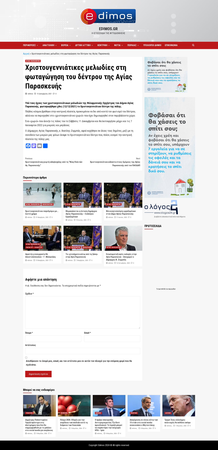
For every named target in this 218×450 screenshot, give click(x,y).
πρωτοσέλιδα (162, 289)
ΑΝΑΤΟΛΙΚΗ (50, 45)
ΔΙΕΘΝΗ (98, 413)
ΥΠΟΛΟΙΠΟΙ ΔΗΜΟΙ (152, 45)
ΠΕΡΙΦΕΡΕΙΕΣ (31, 45)
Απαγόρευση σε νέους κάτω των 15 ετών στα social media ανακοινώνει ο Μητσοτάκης (144, 422)
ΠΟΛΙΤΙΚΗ (29, 413)
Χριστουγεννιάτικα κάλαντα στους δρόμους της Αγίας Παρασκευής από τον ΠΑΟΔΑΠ (111, 162)
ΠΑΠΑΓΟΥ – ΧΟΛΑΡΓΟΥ (34, 247)
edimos (30, 94)
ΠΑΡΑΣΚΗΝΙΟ (87, 247)
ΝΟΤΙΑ (119, 45)
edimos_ (30, 433)
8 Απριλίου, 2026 (111, 433)
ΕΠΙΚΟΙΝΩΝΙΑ (171, 45)
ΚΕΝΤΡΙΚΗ (104, 45)
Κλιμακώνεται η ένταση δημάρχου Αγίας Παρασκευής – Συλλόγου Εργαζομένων (81, 214)
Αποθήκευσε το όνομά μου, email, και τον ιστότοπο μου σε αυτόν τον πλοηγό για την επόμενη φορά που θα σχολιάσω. (79, 363)
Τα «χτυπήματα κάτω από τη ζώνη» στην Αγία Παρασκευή (82, 255)
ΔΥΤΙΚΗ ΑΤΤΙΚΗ (84, 45)
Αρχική (26, 53)
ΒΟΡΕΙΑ (66, 45)
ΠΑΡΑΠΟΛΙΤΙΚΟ (47, 204)
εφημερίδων (172, 289)
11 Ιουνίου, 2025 (122, 217)
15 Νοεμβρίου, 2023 (42, 260)
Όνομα (29, 332)
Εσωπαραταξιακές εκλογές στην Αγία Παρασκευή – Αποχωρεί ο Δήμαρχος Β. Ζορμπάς (121, 257)
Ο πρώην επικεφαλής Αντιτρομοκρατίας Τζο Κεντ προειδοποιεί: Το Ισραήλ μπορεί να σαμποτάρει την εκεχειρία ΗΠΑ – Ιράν (108, 425)
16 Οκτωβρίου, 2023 (123, 263)
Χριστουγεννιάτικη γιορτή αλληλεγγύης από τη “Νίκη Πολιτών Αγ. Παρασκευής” (54, 162)
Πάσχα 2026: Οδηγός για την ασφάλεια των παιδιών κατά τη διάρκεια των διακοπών (74, 422)
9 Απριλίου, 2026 (41, 433)
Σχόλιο (29, 293)
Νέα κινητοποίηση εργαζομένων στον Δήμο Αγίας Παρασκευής (121, 212)
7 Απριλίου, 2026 (181, 426)
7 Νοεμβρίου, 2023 (82, 260)
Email (87, 332)
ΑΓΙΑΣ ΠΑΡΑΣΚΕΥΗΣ (33, 61)
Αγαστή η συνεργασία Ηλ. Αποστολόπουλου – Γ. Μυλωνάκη (40, 255)
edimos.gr (108, 28)
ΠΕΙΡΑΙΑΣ (133, 45)
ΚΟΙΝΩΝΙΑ (64, 413)
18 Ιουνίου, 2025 (81, 220)
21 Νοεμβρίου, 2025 (42, 217)
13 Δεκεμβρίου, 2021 (44, 94)
